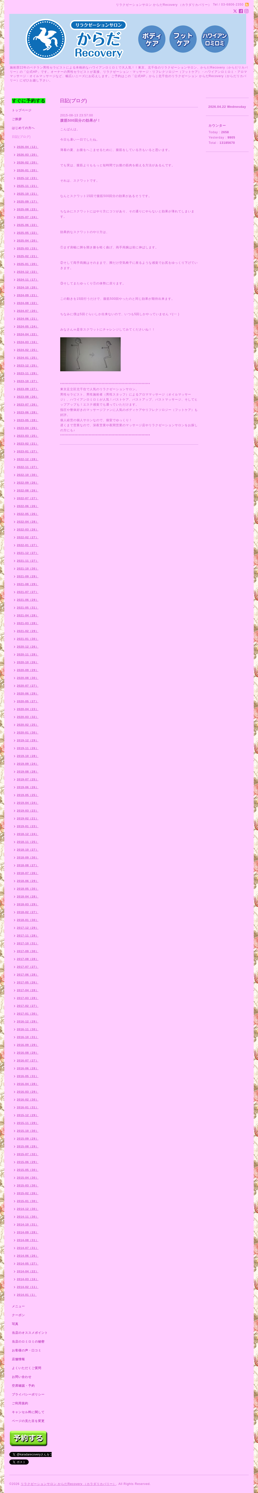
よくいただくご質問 (26, 1368)
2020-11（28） (28, 654)
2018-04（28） (28, 896)
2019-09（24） (28, 763)
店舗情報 (18, 1359)
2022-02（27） (28, 537)
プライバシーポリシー (28, 1394)
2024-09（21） (28, 295)
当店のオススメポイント (30, 1333)
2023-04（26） (28, 427)
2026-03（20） (28, 154)
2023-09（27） (28, 388)
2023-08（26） (28, 396)
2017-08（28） (28, 958)
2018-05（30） (28, 888)
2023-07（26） (28, 404)
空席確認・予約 (23, 1385)
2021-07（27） (28, 591)
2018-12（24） (28, 834)
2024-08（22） (28, 303)
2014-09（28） (28, 1232)
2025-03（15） (28, 248)
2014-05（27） (28, 1263)
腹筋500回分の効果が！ (80, 120)
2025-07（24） (28, 217)
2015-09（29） (28, 1138)
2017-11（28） (28, 935)
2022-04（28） (28, 521)
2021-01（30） (28, 638)
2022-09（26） (28, 482)
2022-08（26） (28, 490)
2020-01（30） (28, 732)
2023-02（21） (28, 443)
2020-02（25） (28, 724)
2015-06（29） (28, 1162)
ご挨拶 (17, 119)
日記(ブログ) (21, 137)
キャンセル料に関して (28, 1412)
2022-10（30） (28, 474)
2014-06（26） (28, 1255)
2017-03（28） (28, 998)
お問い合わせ (21, 1377)
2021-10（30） (28, 568)
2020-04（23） (28, 709)
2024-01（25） (28, 357)
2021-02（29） (28, 631)
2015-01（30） (28, 1201)
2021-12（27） (28, 552)
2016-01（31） (28, 1107)
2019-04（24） (28, 802)
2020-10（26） (28, 662)
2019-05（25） (28, 795)
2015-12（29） (28, 1115)
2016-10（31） (28, 1037)
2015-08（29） (28, 1146)
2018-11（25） (28, 841)
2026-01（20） (28, 170)
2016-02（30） (28, 1099)
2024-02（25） (28, 349)
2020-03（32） (28, 716)
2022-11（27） (28, 467)
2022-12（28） (28, 459)
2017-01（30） (28, 1013)
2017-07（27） (28, 966)
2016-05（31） (28, 1076)
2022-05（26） (28, 513)
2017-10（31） (28, 943)
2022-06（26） (28, 506)
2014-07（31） (28, 1247)
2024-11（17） (28, 279)
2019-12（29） (28, 740)
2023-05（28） (28, 420)
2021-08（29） (28, 584)
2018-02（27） (28, 912)
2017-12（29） (28, 927)
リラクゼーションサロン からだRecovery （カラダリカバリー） (68, 1484)
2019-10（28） (28, 755)
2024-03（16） (28, 342)
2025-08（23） (28, 209)
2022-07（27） (28, 498)
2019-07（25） (28, 779)
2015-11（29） (28, 1122)
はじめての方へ (23, 128)
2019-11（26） (28, 748)
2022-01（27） (28, 545)
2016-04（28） (28, 1083)
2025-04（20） (28, 240)
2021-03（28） (28, 623)
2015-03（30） (28, 1185)
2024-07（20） (28, 310)
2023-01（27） (28, 451)
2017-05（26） (28, 982)
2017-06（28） (28, 974)
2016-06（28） (28, 1068)
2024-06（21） (28, 318)
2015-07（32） (28, 1154)
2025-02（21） (28, 256)
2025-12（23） (28, 178)
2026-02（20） (28, 162)
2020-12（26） (28, 646)
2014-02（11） (28, 1286)
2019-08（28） (28, 771)
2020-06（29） (28, 693)
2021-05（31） (28, 607)
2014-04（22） (28, 1271)
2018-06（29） (28, 880)
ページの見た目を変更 (28, 1421)
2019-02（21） (28, 818)
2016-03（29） (28, 1091)
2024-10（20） (28, 287)
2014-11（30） (28, 1216)
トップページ (21, 110)
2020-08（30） (28, 677)
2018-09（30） (28, 857)
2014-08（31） (28, 1240)
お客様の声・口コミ (26, 1350)
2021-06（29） (28, 599)
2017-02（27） (28, 1005)
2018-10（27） (28, 849)
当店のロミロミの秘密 (28, 1341)
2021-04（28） (28, 615)
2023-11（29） (28, 373)
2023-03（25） (28, 435)
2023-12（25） (28, 365)
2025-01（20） (28, 264)
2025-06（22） (28, 224)
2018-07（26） (28, 873)
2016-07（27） (28, 1060)
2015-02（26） (28, 1193)
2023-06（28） (28, 412)
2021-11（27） (28, 560)
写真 (15, 1324)
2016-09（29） (28, 1044)
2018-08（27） (28, 865)
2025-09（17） (28, 201)
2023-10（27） (28, 381)
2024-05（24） (28, 326)
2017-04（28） (28, 990)
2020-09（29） (28, 670)
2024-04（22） (28, 334)
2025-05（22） (28, 232)
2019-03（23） (28, 810)
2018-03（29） (28, 904)
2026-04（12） (28, 146)
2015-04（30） (28, 1177)
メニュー (18, 1306)
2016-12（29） (28, 1021)
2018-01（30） (28, 919)
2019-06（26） (28, 787)
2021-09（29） (28, 576)
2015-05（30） (28, 1169)
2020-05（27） (28, 701)
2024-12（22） (28, 271)
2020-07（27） (28, 685)
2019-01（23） (28, 826)
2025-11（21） (28, 185)
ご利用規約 (20, 1403)
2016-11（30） (28, 1029)
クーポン (18, 1315)
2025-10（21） (28, 193)
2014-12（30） (28, 1208)
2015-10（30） (28, 1130)
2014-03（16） (28, 1279)
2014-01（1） (27, 1294)
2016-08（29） (28, 1052)
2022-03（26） (28, 529)
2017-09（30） (28, 951)
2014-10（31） (28, 1224)
